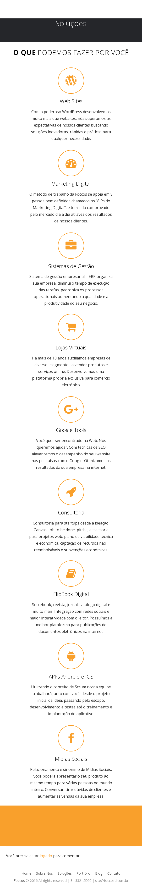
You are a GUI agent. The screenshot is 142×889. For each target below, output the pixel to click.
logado (46, 855)
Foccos (19, 880)
